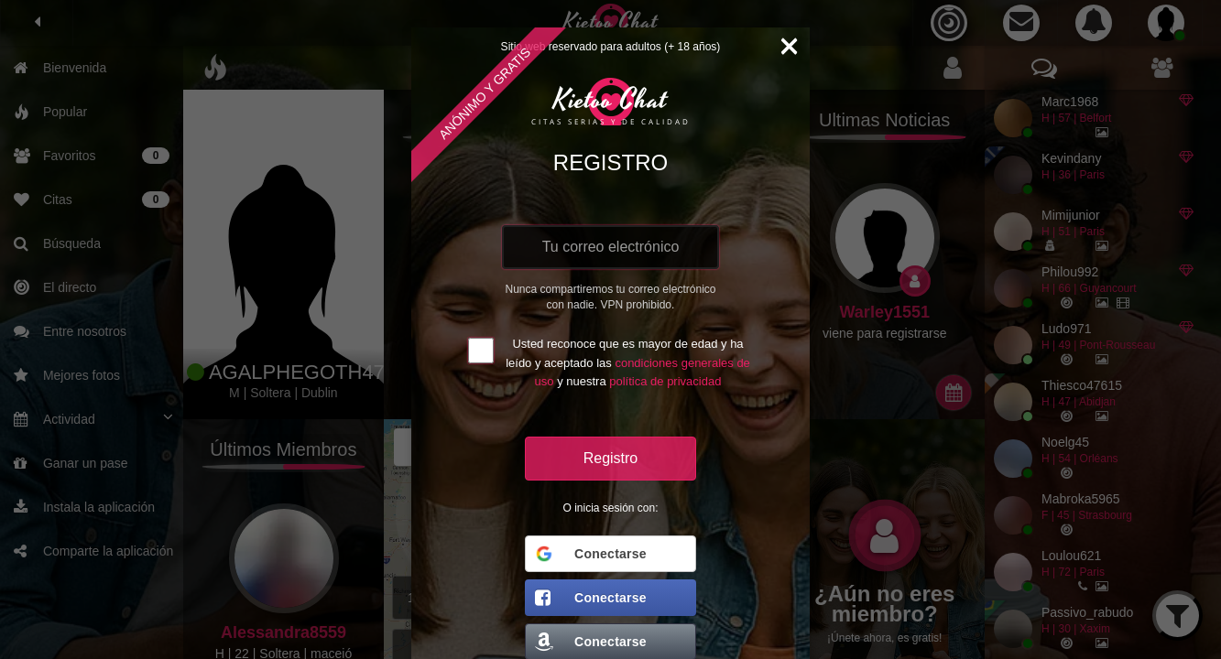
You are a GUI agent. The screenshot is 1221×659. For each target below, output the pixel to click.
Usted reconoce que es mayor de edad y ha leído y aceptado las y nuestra (628, 362)
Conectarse (590, 554)
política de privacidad (665, 381)
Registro (610, 458)
